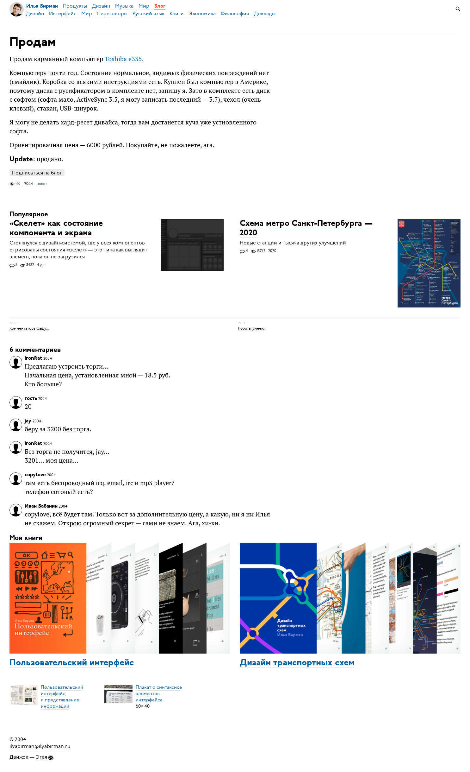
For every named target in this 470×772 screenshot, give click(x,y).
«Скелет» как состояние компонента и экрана (56, 228)
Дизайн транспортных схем (297, 663)
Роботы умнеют (252, 328)
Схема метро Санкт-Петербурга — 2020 (306, 228)
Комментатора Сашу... (29, 328)
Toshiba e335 (123, 58)
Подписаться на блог (37, 172)
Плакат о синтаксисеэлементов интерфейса (159, 693)
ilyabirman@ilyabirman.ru (40, 746)
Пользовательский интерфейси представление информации (62, 696)
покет (42, 183)
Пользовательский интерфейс (71, 663)
